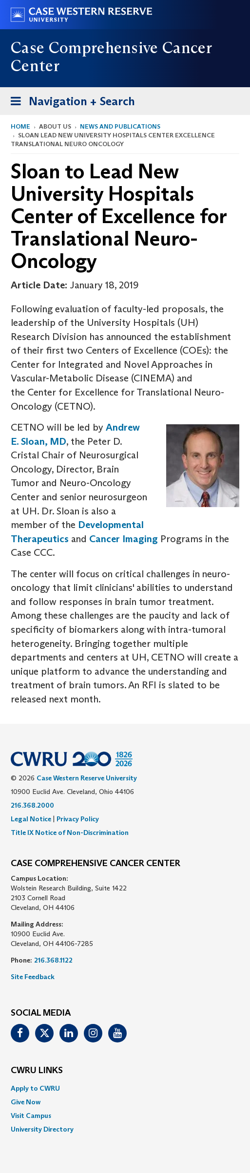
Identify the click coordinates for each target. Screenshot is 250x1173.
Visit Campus (31, 1115)
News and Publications (120, 126)
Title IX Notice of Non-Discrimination (70, 832)
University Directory (42, 1129)
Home (20, 126)
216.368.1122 (53, 960)
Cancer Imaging (123, 539)
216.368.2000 (32, 805)
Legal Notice (31, 818)
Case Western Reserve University (87, 778)
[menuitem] (125, 1088)
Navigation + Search (69, 103)
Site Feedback (33, 976)
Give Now (25, 1101)
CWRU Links (37, 1071)
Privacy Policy (78, 818)
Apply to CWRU (35, 1088)
